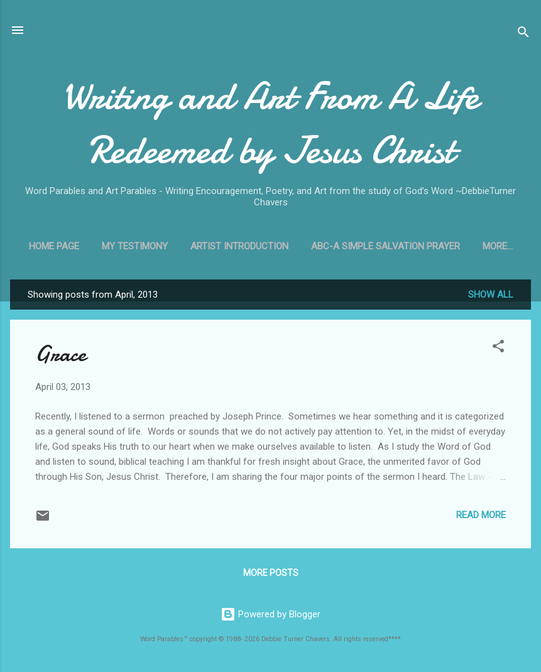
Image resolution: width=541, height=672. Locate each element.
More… (498, 246)
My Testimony (135, 246)
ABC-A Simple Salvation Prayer (385, 246)
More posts (270, 573)
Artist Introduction (239, 246)
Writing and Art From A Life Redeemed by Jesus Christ (270, 123)
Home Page (54, 246)
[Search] (523, 34)
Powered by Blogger (270, 614)
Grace (60, 354)
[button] (498, 348)
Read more (481, 515)
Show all (490, 294)
